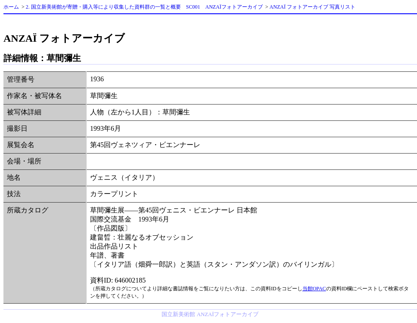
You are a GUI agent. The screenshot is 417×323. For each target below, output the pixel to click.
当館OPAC (314, 289)
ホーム (11, 7)
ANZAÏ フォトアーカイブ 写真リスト (312, 7)
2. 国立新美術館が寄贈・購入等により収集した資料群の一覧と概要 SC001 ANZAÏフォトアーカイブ (144, 7)
